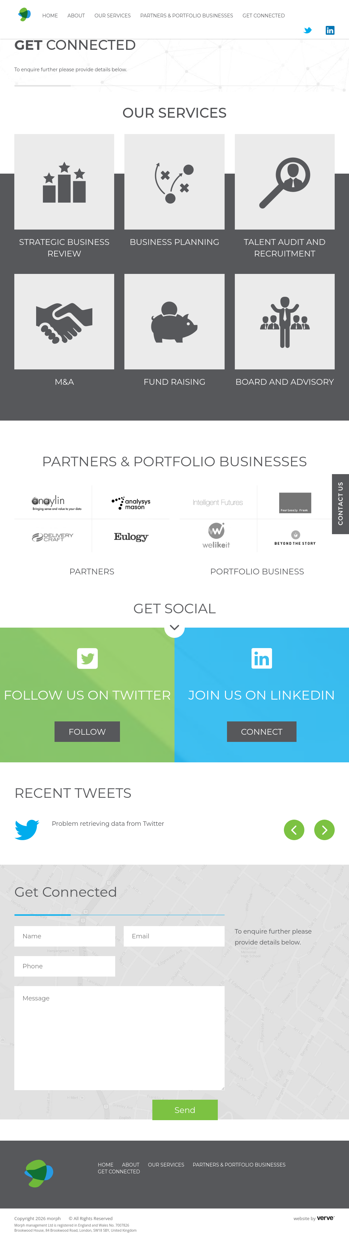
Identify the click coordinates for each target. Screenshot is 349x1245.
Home (50, 16)
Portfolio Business (257, 571)
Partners (92, 571)
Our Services (112, 16)
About (76, 16)
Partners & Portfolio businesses (186, 16)
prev (294, 830)
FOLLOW (87, 732)
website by (304, 1218)
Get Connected (264, 16)
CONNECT (262, 732)
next (324, 830)
